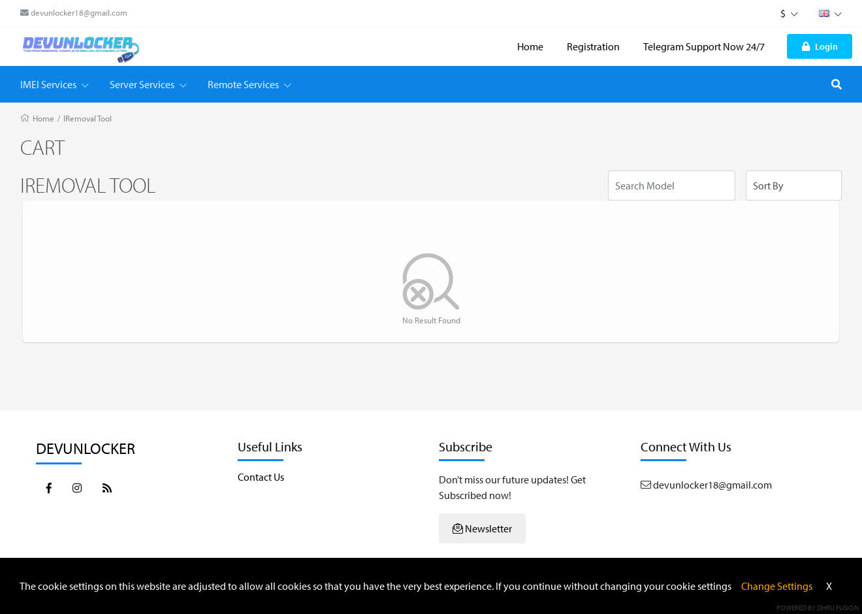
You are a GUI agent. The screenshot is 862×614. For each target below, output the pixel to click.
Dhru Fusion (838, 607)
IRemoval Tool (87, 118)
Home (530, 46)
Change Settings (776, 585)
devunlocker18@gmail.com (73, 12)
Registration (593, 46)
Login (820, 46)
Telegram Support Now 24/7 (704, 46)
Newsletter (482, 528)
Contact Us (261, 476)
